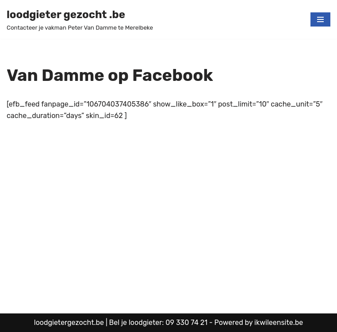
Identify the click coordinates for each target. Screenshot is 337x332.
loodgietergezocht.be (70, 322)
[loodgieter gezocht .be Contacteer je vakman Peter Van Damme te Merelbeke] (80, 19)
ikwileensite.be (278, 322)
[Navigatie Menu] (320, 19)
